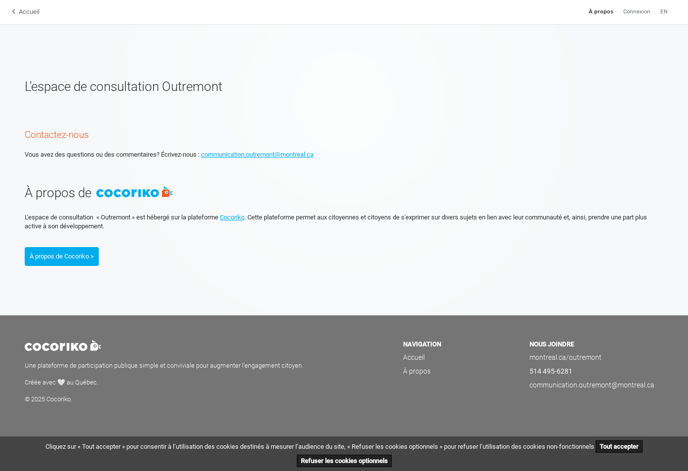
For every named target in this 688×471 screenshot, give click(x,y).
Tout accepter (619, 446)
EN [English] (664, 11)
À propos (601, 11)
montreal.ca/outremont (565, 357)
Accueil (29, 11)
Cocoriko (232, 217)
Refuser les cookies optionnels (344, 461)
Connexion (636, 11)
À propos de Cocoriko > (62, 256)
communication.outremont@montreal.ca (257, 154)
